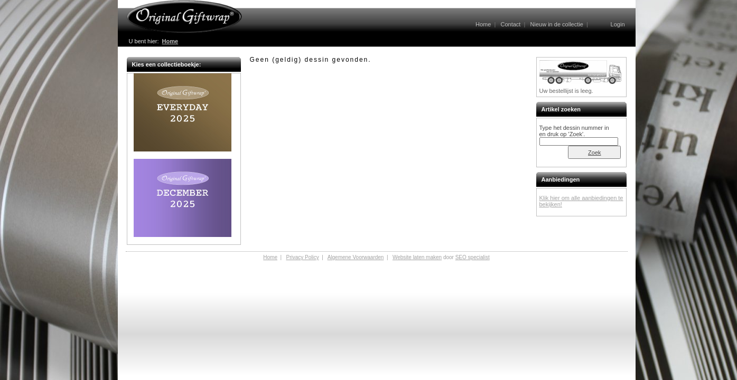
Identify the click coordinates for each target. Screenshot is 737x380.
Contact (510, 24)
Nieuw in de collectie (556, 24)
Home (483, 24)
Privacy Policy (302, 257)
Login (618, 24)
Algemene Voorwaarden (356, 257)
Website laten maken (417, 257)
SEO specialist (472, 257)
